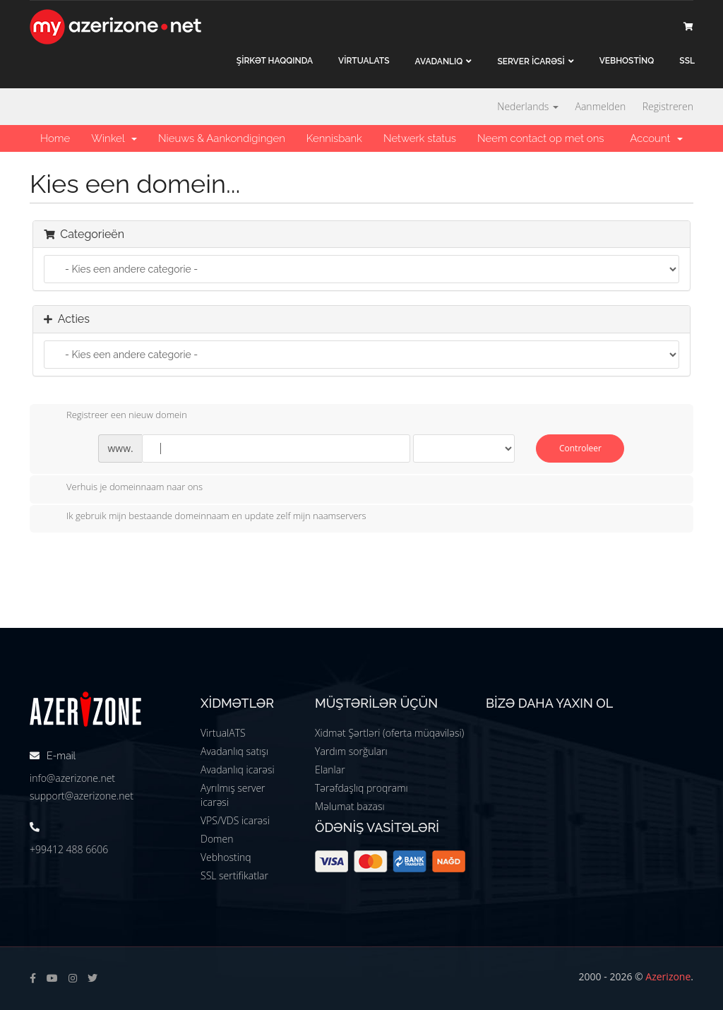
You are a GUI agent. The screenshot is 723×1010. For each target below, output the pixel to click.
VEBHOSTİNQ (627, 61)
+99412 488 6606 (69, 849)
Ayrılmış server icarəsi (233, 795)
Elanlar (330, 769)
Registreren (668, 106)
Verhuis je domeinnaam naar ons (123, 488)
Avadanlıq (439, 61)
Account (656, 138)
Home (55, 138)
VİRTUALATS (363, 61)
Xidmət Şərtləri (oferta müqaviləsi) (389, 732)
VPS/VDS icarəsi (235, 820)
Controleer (580, 448)
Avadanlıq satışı (234, 751)
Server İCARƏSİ (530, 61)
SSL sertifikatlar (234, 875)
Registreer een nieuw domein (115, 416)
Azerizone (668, 976)
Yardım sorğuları (351, 751)
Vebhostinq (226, 857)
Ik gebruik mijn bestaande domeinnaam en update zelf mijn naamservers (205, 517)
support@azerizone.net (81, 795)
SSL (687, 61)
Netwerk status (419, 138)
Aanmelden (600, 106)
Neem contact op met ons (540, 138)
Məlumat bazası (350, 806)
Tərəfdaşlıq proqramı (361, 788)
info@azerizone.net (72, 778)
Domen (217, 838)
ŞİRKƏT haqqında (275, 61)
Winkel (114, 138)
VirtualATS (223, 732)
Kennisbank (334, 138)
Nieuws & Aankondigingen (221, 138)
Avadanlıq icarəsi (238, 769)
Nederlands (527, 106)
